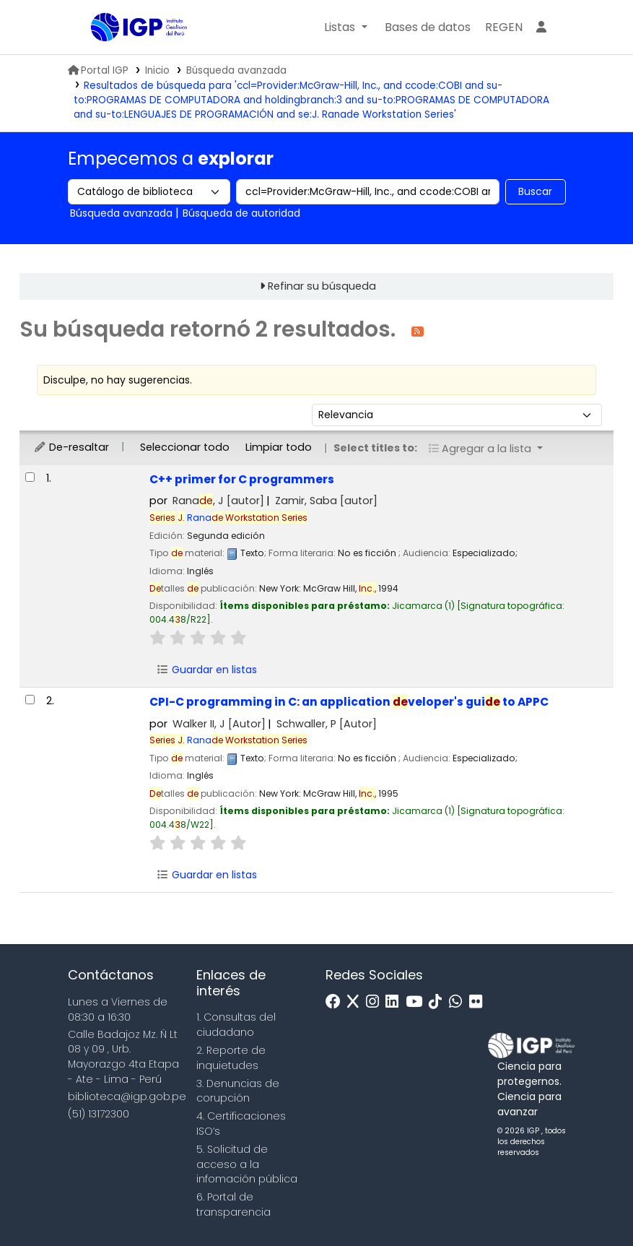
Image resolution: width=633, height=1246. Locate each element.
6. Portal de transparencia (233, 1204)
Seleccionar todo (185, 447)
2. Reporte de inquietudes (231, 1058)
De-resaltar (71, 447)
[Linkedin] (395, 1002)
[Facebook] (337, 1002)
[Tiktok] (439, 1002)
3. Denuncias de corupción (237, 1091)
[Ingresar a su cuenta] (541, 27)
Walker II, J (219, 724)
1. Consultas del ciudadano (236, 1024)
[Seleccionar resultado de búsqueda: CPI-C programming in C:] (30, 699)
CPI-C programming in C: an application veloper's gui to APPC (349, 701)
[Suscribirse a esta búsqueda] (418, 330)
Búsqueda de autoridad (241, 213)
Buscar (535, 191)
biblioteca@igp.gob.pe (127, 1096)
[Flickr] (479, 1002)
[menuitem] (503, 27)
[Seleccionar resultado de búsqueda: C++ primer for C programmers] (30, 477)
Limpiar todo (278, 447)
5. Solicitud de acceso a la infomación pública (246, 1164)
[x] (356, 1002)
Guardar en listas (206, 669)
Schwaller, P (326, 724)
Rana (242, 517)
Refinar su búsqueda (322, 286)
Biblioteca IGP (127, 56)
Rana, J (218, 500)
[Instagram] (376, 1002)
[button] (345, 27)
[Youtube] (417, 1002)
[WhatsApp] (459, 1002)
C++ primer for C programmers (241, 479)
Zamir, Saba (326, 500)
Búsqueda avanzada (236, 70)
